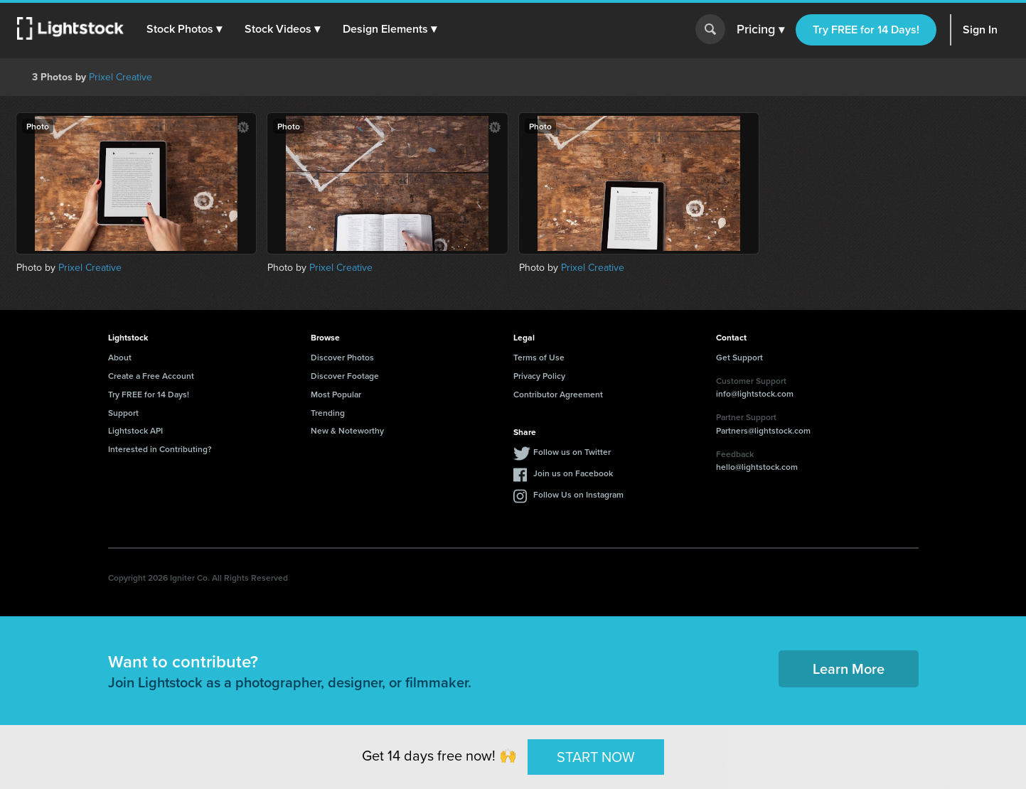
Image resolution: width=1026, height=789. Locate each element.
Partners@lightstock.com (763, 430)
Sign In (980, 29)
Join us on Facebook (573, 473)
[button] (184, 29)
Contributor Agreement (558, 394)
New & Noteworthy (347, 430)
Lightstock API (135, 430)
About (120, 357)
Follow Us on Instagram (578, 494)
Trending (328, 413)
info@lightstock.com (754, 393)
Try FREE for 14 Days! (866, 29)
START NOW (596, 756)
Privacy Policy (539, 376)
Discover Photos (342, 357)
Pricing (760, 29)
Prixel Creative (120, 77)
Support (123, 413)
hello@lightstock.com (757, 467)
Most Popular (336, 394)
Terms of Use (539, 357)
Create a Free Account (151, 376)
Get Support (739, 357)
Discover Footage (345, 376)
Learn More (849, 668)
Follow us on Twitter (572, 452)
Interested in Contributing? (160, 449)
